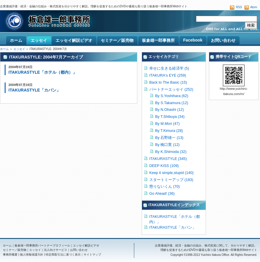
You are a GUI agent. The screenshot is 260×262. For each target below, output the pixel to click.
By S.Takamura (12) (171, 103)
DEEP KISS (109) (164, 165)
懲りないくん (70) (164, 186)
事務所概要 (10, 254)
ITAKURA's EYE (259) (167, 75)
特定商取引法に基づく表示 (63, 254)
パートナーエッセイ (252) (171, 89)
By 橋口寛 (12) (167, 144)
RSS (239, 7)
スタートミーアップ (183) (171, 179)
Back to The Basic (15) (168, 82)
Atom (253, 7)
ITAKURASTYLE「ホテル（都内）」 (42, 72)
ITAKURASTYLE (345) (168, 158)
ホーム (4, 49)
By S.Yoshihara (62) (171, 96)
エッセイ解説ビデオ (86, 245)
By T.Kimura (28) (169, 130)
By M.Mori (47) (167, 123)
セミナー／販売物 (14, 249)
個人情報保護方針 (31, 254)
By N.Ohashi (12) (169, 109)
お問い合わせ (79, 249)
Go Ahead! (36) (162, 193)
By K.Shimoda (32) (170, 151)
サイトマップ (92, 254)
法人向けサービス (55, 249)
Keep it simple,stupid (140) (171, 172)
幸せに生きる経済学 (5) (169, 68)
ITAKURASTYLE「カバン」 (34, 90)
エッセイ (19, 49)
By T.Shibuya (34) (170, 116)
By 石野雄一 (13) (169, 137)
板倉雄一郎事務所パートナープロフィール (42, 245)
